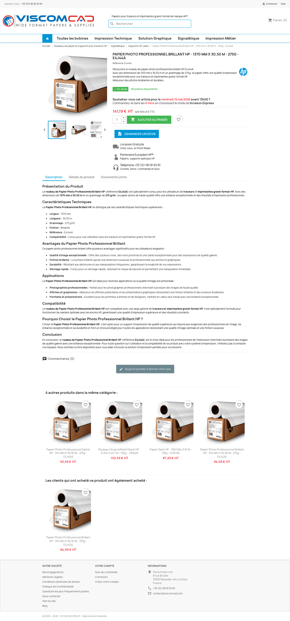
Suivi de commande (106, 572)
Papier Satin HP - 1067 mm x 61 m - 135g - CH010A (171, 451)
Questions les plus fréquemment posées (65, 591)
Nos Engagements (52, 572)
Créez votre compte (107, 581)
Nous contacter (51, 596)
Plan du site (49, 601)
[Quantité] (117, 120)
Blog (44, 605)
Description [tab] (53, 177)
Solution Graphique (154, 38)
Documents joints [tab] (114, 177)
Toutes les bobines (72, 38)
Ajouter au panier (149, 119)
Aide (283, 3)
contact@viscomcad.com (168, 593)
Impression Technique (113, 38)
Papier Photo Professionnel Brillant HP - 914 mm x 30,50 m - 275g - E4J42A (222, 453)
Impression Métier (220, 38)
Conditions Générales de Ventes (61, 581)
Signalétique (188, 38)
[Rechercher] (149, 24)
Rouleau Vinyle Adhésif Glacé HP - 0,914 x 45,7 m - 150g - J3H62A (119, 451)
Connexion (101, 577)
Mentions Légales (52, 577)
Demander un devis (137, 134)
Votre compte (104, 566)
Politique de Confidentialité (58, 586)
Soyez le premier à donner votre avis (145, 369)
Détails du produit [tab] (82, 177)
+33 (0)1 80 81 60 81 (31, 3)
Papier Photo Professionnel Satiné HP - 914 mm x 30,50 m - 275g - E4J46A (68, 453)
